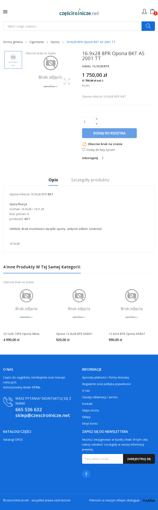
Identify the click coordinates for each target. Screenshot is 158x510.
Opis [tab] (53, 180)
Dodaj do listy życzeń (98, 150)
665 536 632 (28, 409)
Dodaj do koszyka (109, 133)
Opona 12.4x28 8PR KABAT (74, 334)
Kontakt (87, 404)
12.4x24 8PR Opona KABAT (127, 334)
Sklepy (86, 417)
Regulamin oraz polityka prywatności (106, 384)
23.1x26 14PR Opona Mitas (21, 334)
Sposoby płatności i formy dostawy (105, 377)
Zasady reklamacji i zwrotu (100, 397)
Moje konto (90, 423)
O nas (86, 390)
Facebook (86, 474)
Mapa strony (90, 410)
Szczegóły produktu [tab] (90, 180)
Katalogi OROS (13, 439)
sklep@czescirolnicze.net (42, 415)
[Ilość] (88, 122)
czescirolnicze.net (17, 500)
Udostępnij (103, 158)
